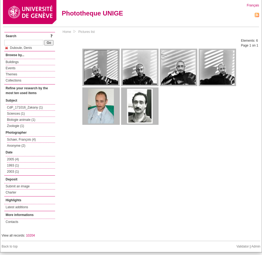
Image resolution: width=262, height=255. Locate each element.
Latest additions (17, 207)
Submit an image (18, 186)
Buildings (12, 62)
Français (253, 5)
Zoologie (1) (15, 126)
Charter (11, 192)
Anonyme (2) (16, 146)
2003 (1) (13, 171)
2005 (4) (13, 159)
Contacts (12, 222)
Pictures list (86, 32)
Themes (11, 74)
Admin (255, 246)
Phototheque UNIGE (92, 13)
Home (67, 32)
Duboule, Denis (18, 48)
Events (11, 68)
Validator (242, 246)
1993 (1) (13, 165)
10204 (30, 235)
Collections (13, 80)
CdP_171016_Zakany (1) (25, 107)
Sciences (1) (16, 113)
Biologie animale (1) (21, 120)
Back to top (10, 246)
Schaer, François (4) (21, 139)
